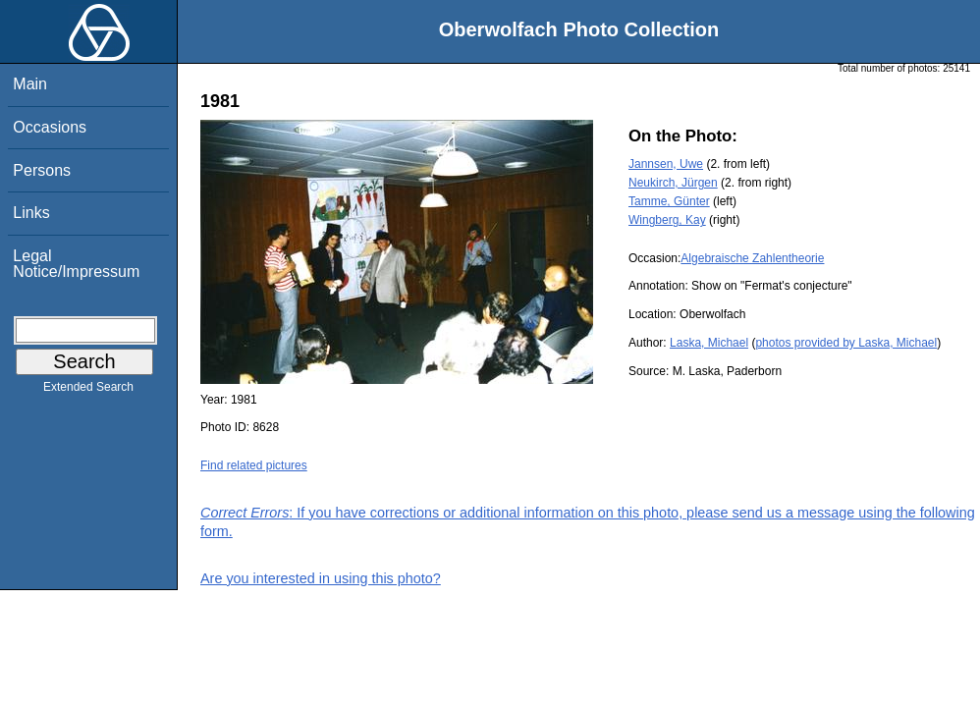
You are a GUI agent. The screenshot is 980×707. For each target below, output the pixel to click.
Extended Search (88, 391)
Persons (42, 170)
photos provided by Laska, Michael (846, 343)
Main (30, 84)
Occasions (49, 127)
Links (31, 212)
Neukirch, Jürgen (673, 183)
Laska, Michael (709, 343)
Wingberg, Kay (667, 220)
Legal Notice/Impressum (76, 263)
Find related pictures (253, 465)
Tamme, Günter (669, 201)
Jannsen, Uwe (665, 164)
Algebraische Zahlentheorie (752, 258)
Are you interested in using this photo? (320, 578)
